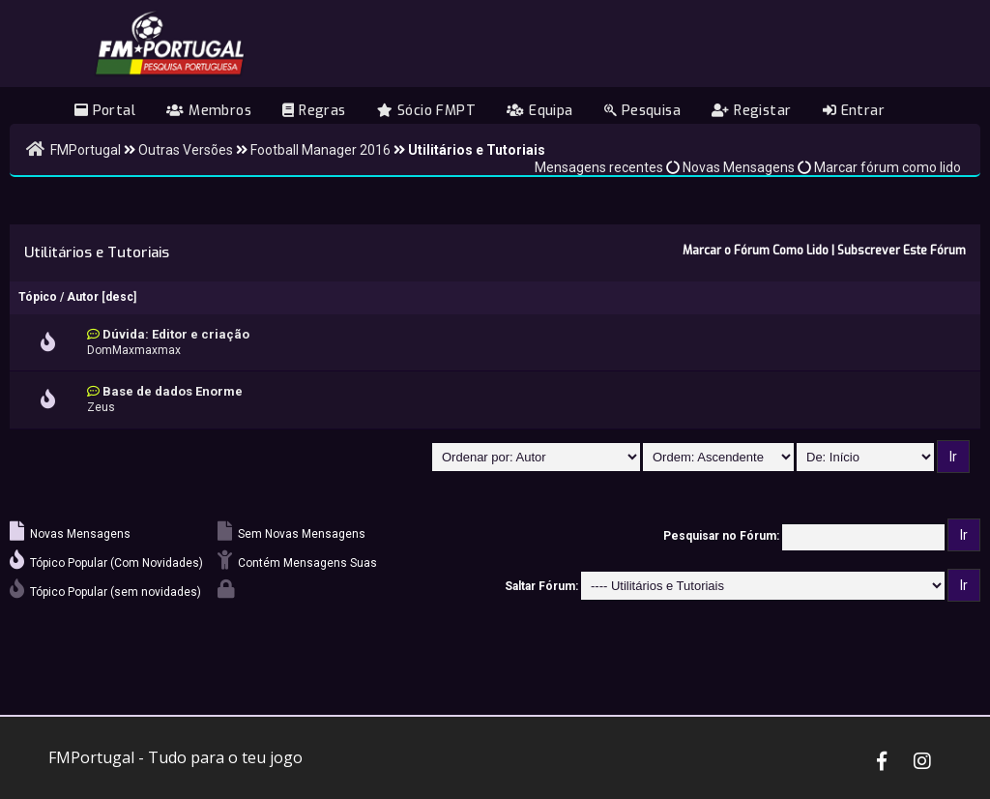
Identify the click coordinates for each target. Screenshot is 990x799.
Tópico (37, 297)
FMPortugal (85, 150)
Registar (751, 111)
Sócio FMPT (426, 111)
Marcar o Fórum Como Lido (756, 250)
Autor (83, 297)
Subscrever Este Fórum (901, 250)
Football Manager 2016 (320, 150)
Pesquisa (642, 111)
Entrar (854, 111)
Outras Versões (185, 150)
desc (119, 297)
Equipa (539, 111)
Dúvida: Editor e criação (175, 334)
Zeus (101, 407)
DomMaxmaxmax (134, 350)
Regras (313, 111)
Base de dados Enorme (172, 391)
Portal (104, 111)
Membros (208, 111)
